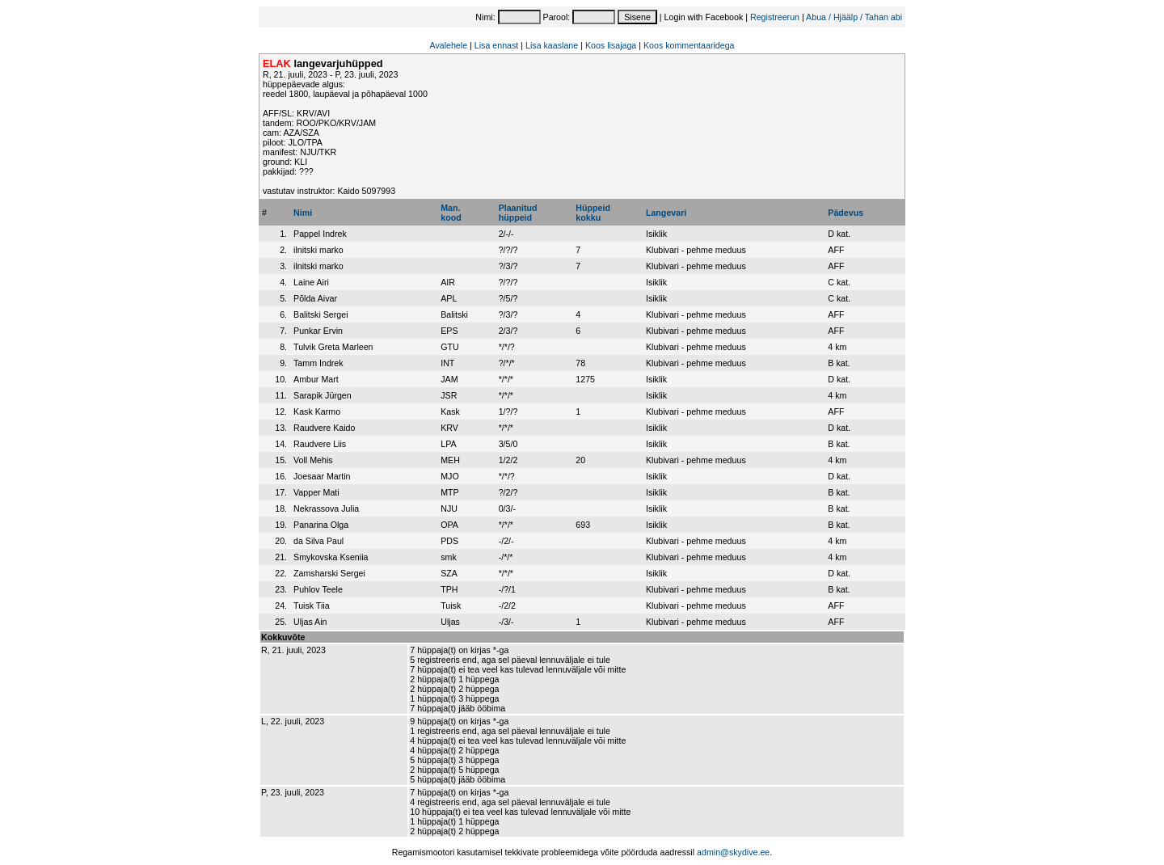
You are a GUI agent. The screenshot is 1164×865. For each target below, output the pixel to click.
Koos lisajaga (610, 45)
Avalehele (448, 45)
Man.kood (451, 212)
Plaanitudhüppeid (518, 212)
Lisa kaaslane (551, 45)
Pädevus (845, 212)
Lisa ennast (496, 45)
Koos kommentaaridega (689, 45)
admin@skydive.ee (733, 852)
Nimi (302, 212)
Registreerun (774, 17)
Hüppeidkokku (593, 212)
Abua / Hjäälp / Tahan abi (854, 17)
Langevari (666, 212)
